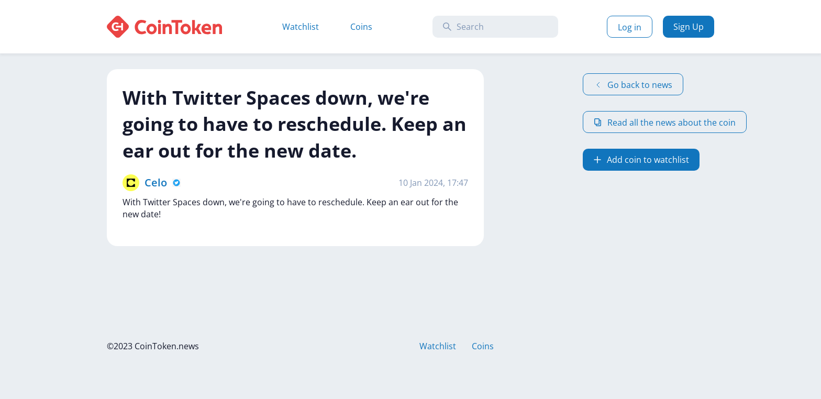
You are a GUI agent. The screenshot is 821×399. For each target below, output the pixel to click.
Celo (156, 182)
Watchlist (300, 26)
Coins (361, 26)
